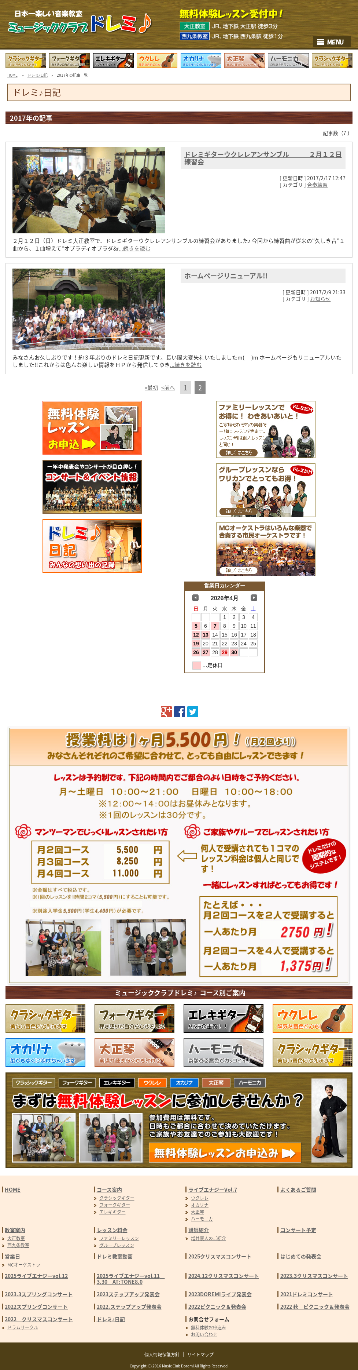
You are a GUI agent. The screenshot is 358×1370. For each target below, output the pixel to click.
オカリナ (199, 1205)
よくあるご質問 (298, 1189)
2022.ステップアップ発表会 (129, 1306)
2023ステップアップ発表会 (128, 1294)
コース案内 (109, 1189)
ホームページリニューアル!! (226, 276)
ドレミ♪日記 (37, 75)
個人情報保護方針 (162, 1354)
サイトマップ (200, 1354)
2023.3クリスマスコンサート (314, 1275)
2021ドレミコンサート (306, 1294)
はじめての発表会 (300, 1256)
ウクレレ (199, 1198)
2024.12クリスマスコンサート (223, 1275)
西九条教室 (18, 1245)
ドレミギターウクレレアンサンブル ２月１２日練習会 (263, 158)
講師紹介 (198, 1230)
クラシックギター (116, 1198)
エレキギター (112, 1212)
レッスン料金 (112, 1230)
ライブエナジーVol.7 (212, 1189)
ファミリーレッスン (119, 1238)
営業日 (12, 1256)
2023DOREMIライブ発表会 (220, 1294)
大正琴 (197, 1212)
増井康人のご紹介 (208, 1238)
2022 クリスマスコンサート (39, 1319)
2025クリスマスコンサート (219, 1256)
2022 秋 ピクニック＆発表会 (315, 1306)
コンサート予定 (298, 1230)
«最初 (151, 387)
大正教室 (16, 1238)
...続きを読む (135, 248)
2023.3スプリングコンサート (39, 1294)
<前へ (168, 387)
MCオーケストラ (23, 1264)
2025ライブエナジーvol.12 (36, 1275)
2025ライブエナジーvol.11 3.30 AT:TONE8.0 (131, 1278)
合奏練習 (317, 184)
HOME (12, 75)
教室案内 (15, 1230)
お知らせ (320, 298)
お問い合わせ (204, 1334)
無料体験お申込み (208, 1327)
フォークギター (114, 1205)
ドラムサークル (22, 1327)
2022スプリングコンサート (36, 1306)
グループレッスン (116, 1245)
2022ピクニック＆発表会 (217, 1306)
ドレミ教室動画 (115, 1256)
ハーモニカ (202, 1219)
